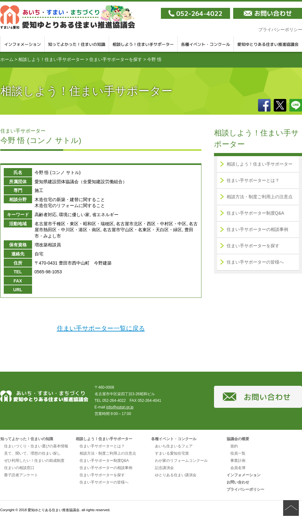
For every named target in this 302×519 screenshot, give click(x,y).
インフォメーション (22, 44)
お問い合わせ (238, 482)
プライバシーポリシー (245, 489)
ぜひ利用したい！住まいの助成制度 (34, 460)
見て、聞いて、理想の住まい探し (32, 453)
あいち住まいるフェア (174, 446)
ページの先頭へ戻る (291, 508)
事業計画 (237, 460)
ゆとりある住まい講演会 (175, 475)
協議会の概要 (238, 439)
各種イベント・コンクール (206, 44)
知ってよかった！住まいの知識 (77, 44)
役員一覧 (237, 453)
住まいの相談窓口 (19, 468)
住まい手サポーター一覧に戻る (101, 328)
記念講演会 (164, 468)
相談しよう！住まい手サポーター (143, 44)
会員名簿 (237, 468)
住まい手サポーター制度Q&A (255, 213)
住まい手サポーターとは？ (253, 180)
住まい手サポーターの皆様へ (255, 262)
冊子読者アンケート (21, 475)
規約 (234, 446)
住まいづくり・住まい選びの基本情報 (36, 446)
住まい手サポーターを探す (115, 59)
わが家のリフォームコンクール (181, 460)
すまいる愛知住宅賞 (172, 453)
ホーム (7, 59)
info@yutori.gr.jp (120, 407)
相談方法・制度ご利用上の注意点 (260, 196)
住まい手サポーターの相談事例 (257, 229)
